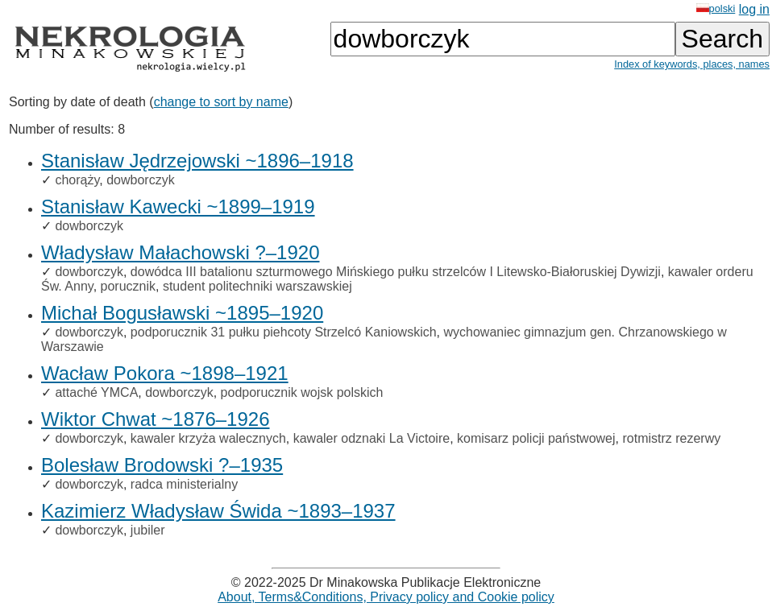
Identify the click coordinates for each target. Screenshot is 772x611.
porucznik (128, 286)
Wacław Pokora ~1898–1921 (164, 373)
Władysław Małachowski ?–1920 (180, 252)
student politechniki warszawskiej (257, 286)
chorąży (77, 180)
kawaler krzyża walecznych (208, 438)
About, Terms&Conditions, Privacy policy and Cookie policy (386, 597)
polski (716, 8)
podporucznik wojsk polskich (302, 392)
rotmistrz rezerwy (671, 438)
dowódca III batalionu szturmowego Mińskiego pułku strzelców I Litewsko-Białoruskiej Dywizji (396, 272)
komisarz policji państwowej (536, 438)
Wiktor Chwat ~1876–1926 (155, 419)
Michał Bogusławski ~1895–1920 (182, 313)
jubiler (148, 530)
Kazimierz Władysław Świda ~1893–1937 (218, 511)
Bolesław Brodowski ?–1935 (162, 465)
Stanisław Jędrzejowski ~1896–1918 (197, 160)
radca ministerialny (184, 484)
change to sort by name (221, 102)
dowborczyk (140, 180)
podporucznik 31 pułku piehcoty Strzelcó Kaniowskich (284, 332)
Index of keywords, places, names (692, 64)
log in (754, 9)
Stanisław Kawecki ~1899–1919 (178, 206)
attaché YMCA (96, 392)
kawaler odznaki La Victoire (371, 438)
